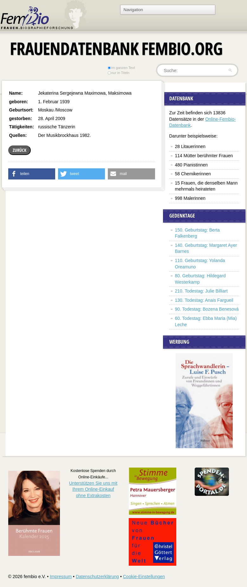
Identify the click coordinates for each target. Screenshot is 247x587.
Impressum (61, 576)
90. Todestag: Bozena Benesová (207, 309)
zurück (19, 150)
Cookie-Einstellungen (144, 576)
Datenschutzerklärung (97, 576)
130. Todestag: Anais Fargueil (204, 300)
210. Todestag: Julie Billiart (201, 291)
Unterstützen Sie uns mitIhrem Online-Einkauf (93, 489)
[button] (31, 173)
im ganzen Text (121, 68)
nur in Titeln (118, 73)
